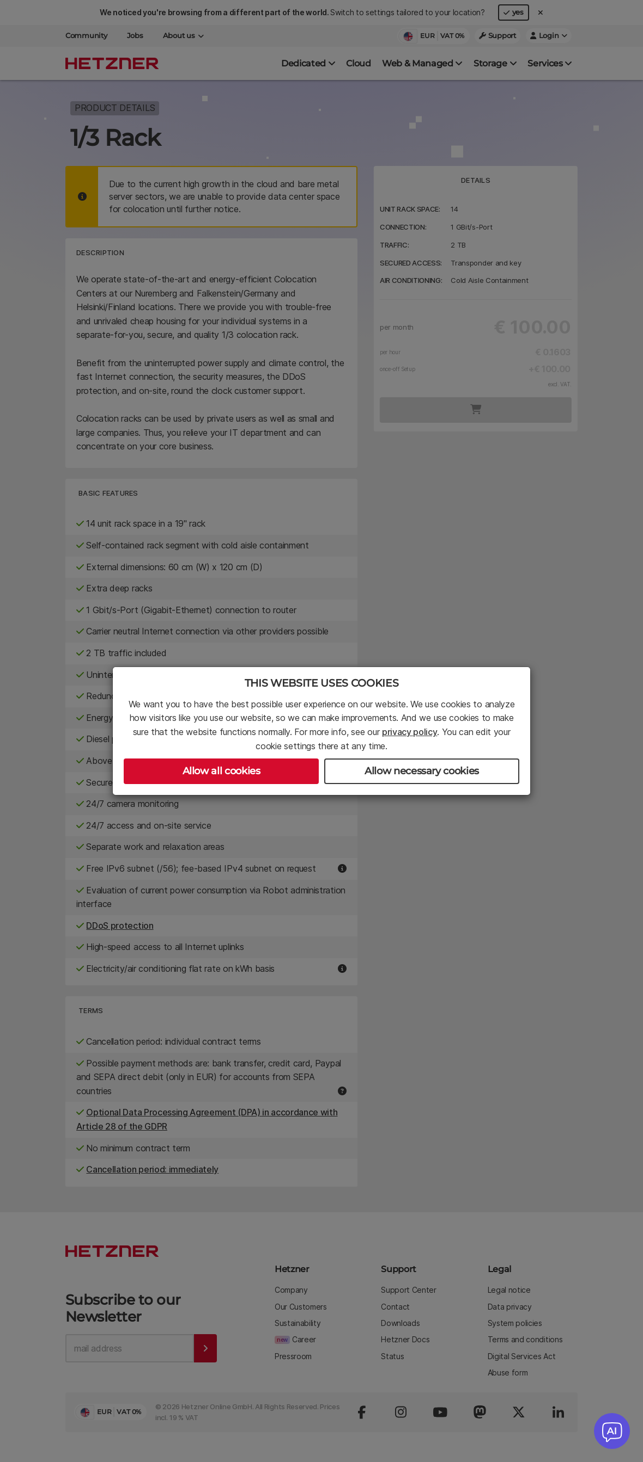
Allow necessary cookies (422, 771)
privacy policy (410, 731)
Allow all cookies (221, 771)
